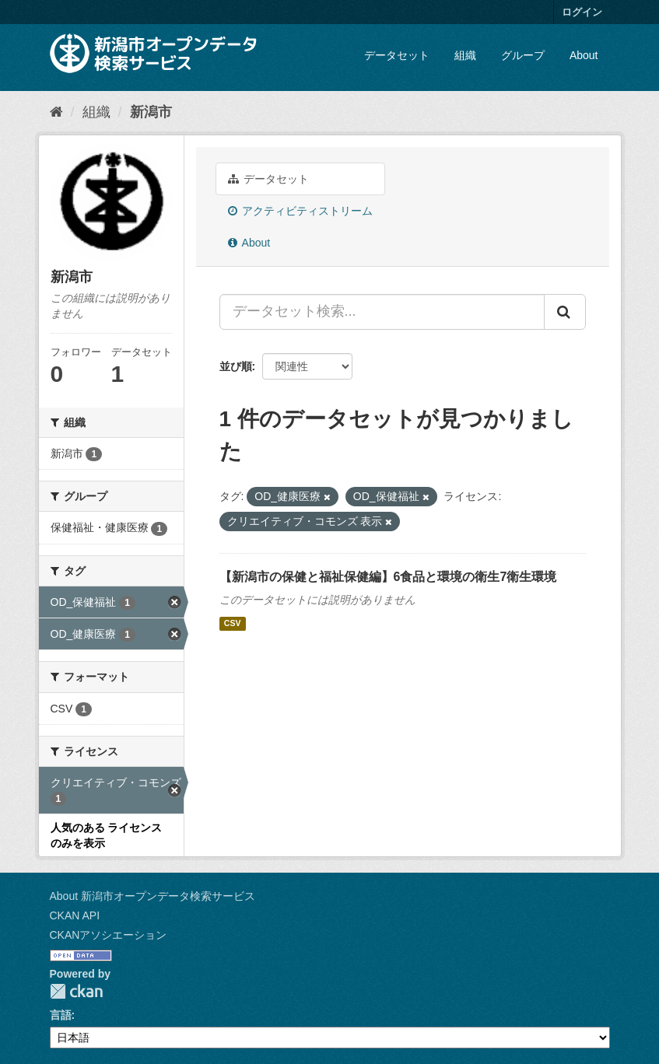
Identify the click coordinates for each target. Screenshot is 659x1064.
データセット (396, 55)
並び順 (235, 366)
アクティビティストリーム (300, 211)
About (584, 55)
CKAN (76, 991)
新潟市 (151, 112)
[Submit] (565, 312)
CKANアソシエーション (108, 935)
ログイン (582, 12)
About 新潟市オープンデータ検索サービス (152, 896)
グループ (523, 55)
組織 (465, 55)
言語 (61, 1015)
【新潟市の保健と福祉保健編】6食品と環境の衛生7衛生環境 (388, 576)
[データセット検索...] (382, 312)
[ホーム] (56, 112)
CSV (232, 623)
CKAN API (75, 915)
